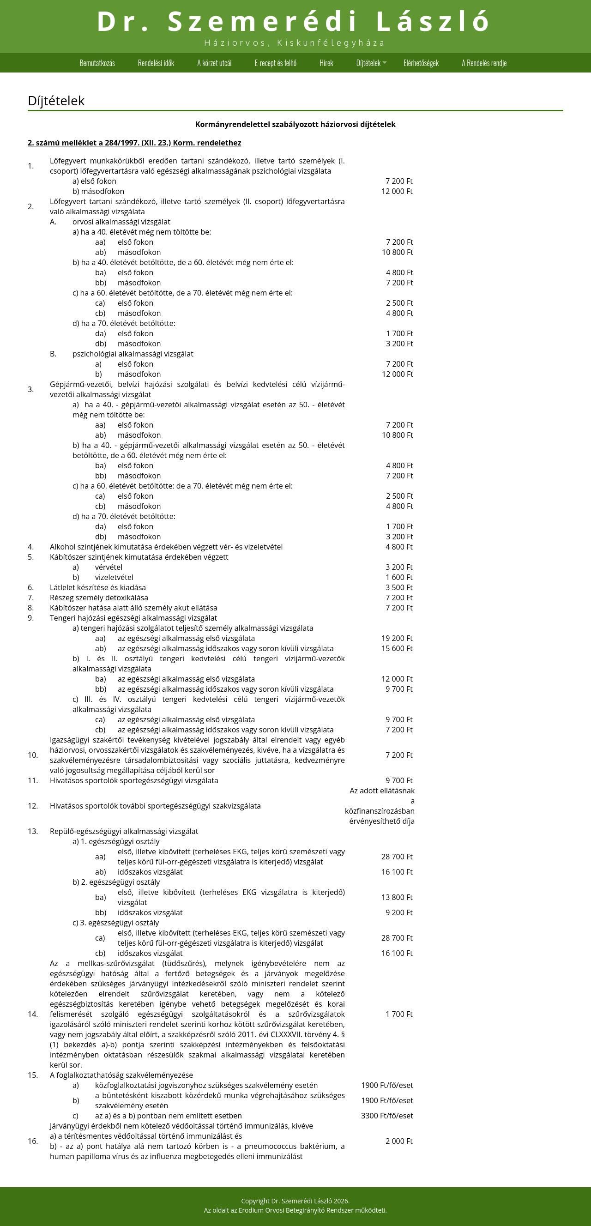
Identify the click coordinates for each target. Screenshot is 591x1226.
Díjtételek (368, 62)
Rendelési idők (156, 62)
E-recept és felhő (276, 62)
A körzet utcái (214, 62)
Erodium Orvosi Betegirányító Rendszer (296, 1210)
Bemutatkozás (97, 62)
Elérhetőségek (421, 62)
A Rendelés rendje (484, 62)
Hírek (326, 62)
